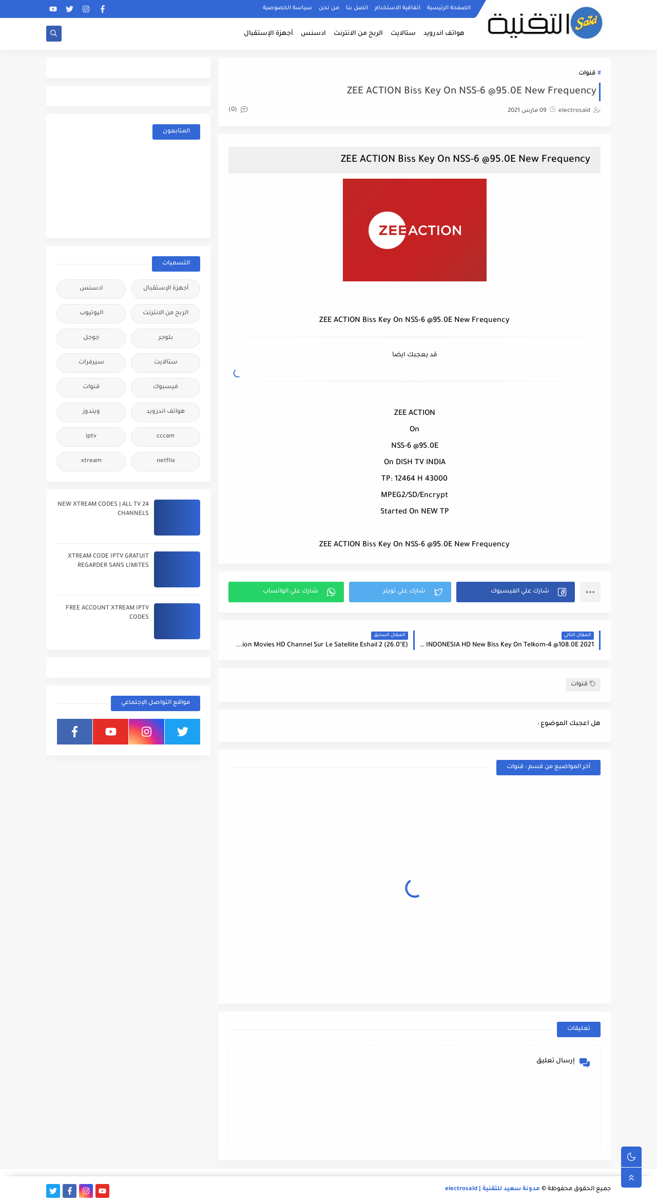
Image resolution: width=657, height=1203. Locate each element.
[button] (515, 592)
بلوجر (166, 338)
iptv (91, 436)
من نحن (329, 8)
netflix (166, 461)
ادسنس (313, 33)
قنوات (586, 73)
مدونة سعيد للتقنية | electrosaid (492, 1189)
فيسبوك (165, 387)
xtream (91, 461)
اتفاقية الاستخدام (397, 8)
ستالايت (403, 33)
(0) (238, 110)
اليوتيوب (91, 313)
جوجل (91, 338)
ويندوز (91, 412)
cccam (166, 436)
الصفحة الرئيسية (449, 8)
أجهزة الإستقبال (268, 33)
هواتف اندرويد (444, 33)
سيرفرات (91, 362)
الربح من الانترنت (358, 33)
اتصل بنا (357, 8)
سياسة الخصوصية (287, 8)
